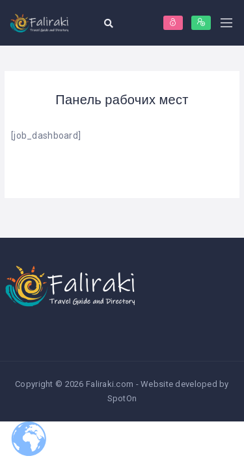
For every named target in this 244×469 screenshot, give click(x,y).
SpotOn (122, 398)
